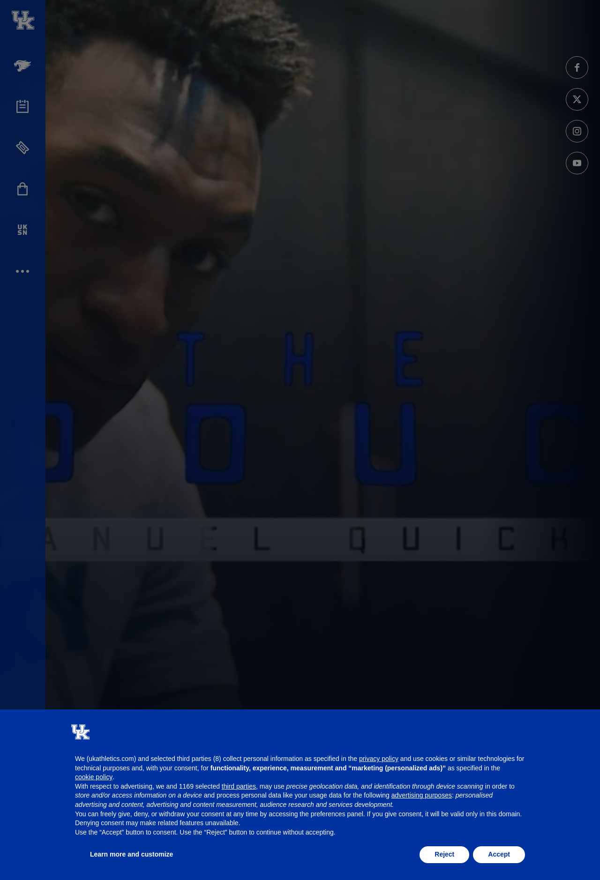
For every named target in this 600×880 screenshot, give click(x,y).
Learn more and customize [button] (131, 854)
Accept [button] (499, 854)
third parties (239, 786)
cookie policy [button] (93, 777)
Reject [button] (444, 854)
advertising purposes (421, 795)
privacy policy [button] (378, 758)
